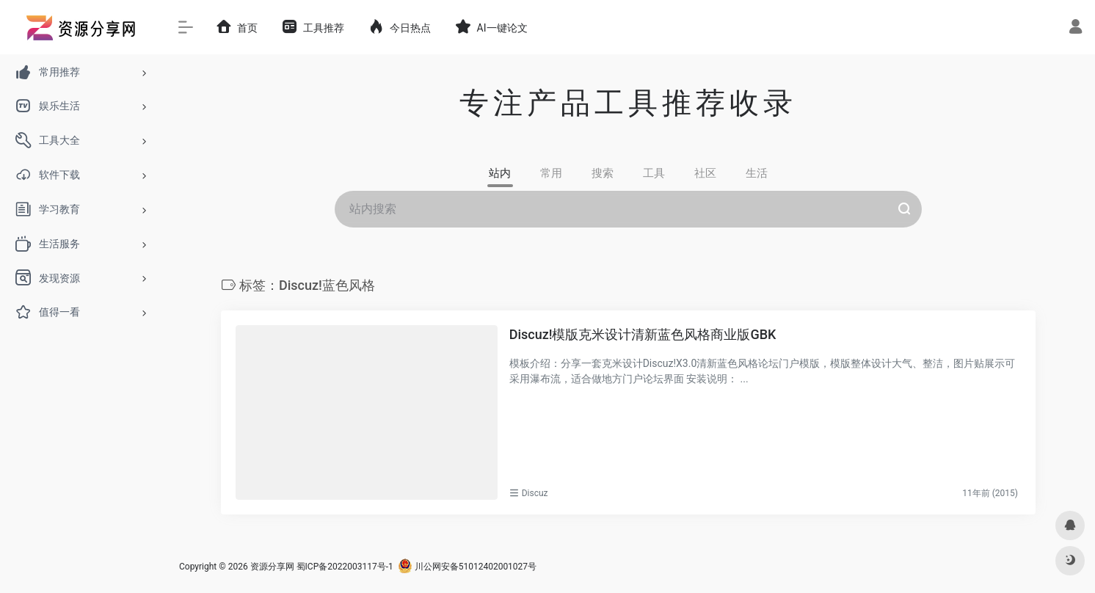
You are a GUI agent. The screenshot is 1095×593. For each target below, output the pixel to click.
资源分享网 (272, 566)
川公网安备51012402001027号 (467, 566)
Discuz (535, 493)
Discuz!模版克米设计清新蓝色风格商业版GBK (642, 334)
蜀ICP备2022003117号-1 (345, 566)
